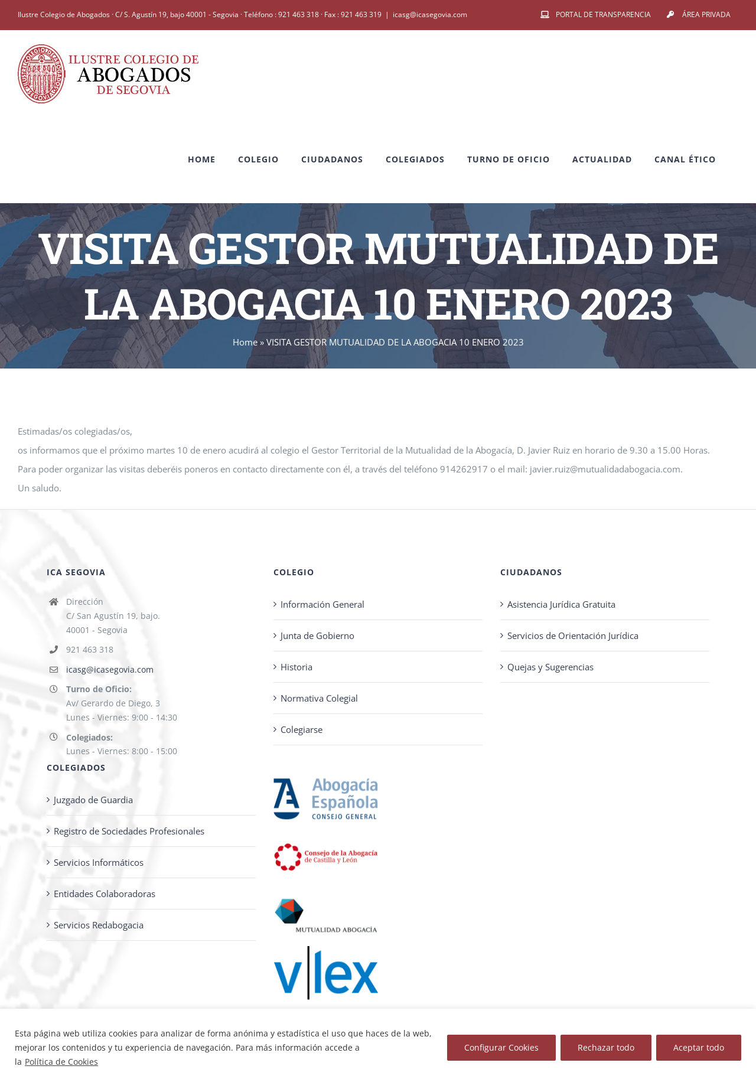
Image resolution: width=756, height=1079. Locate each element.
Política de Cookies (61, 1061)
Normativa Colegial (319, 698)
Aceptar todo (698, 1047)
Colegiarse (301, 729)
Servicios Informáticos (99, 862)
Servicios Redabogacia (99, 925)
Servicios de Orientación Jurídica (572, 635)
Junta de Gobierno (317, 635)
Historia (296, 667)
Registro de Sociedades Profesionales (129, 831)
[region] (378, 1044)
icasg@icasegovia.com (430, 14)
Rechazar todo (606, 1047)
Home (245, 342)
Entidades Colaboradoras (104, 893)
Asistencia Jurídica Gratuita (561, 604)
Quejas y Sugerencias (550, 667)
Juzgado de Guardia (93, 800)
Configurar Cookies (501, 1047)
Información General (322, 604)
